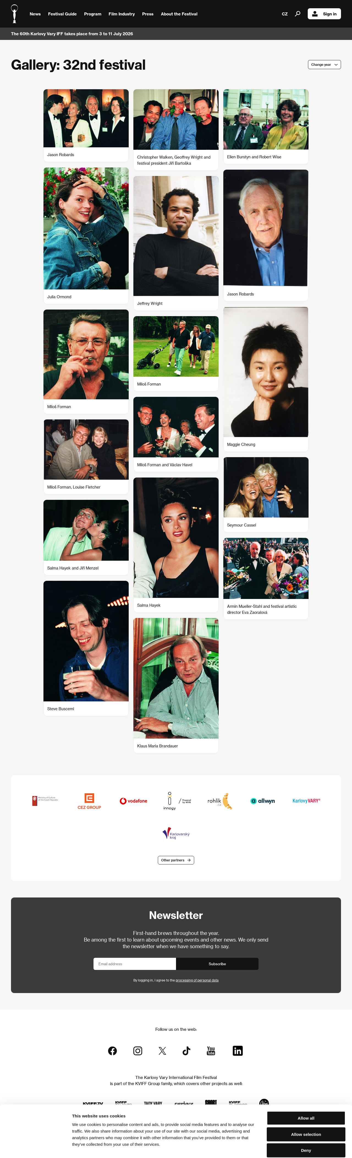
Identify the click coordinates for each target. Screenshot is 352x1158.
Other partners (172, 860)
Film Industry (122, 13)
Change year (321, 64)
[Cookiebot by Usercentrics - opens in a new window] (36, 1147)
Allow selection (306, 1107)
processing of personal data (197, 980)
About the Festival (179, 13)
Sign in (324, 14)
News (35, 13)
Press (147, 13)
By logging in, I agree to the (176, 980)
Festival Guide (62, 13)
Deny (306, 1123)
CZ (285, 13)
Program (92, 13)
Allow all (306, 1090)
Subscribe (217, 964)
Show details (287, 1147)
